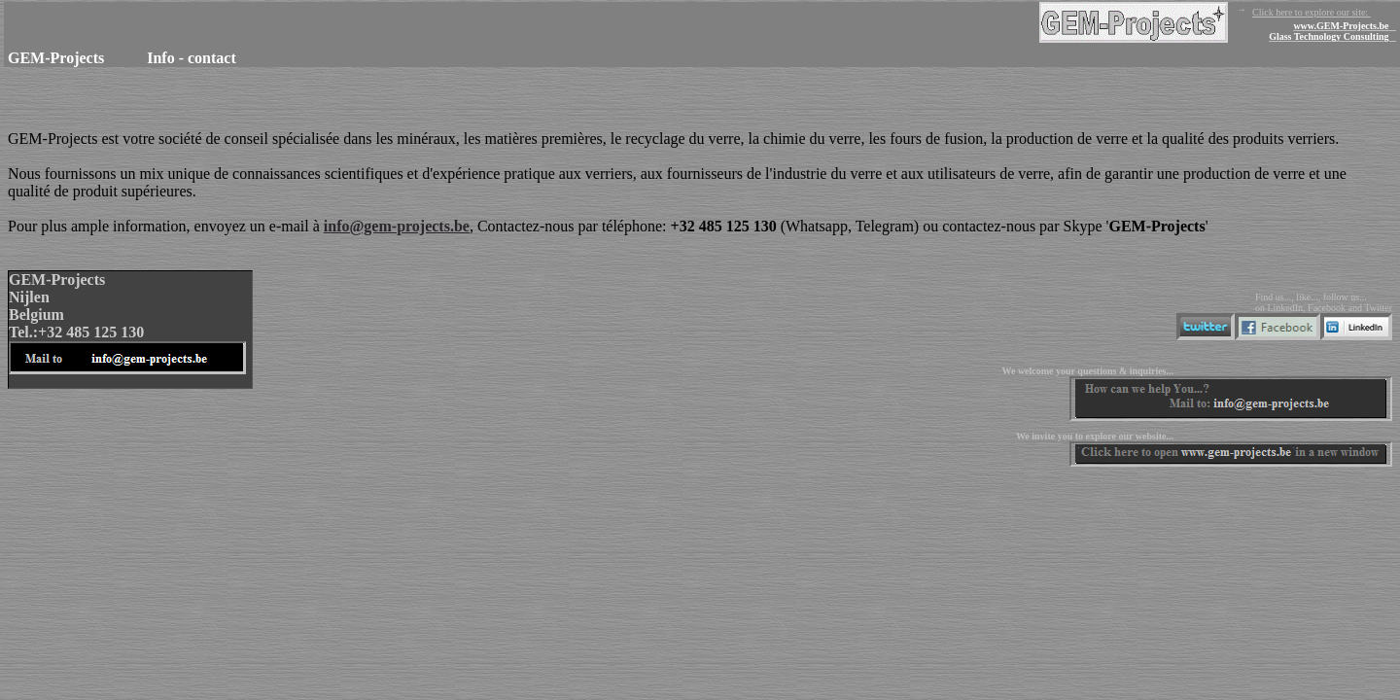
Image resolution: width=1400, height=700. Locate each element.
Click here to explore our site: (1217, 23)
